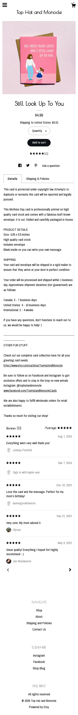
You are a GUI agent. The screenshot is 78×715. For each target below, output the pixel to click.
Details (12, 178)
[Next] (70, 570)
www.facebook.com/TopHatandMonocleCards (30, 390)
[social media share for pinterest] (36, 166)
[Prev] (7, 570)
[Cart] (73, 6)
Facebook (39, 662)
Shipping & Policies (37, 178)
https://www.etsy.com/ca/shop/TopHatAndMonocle (33, 365)
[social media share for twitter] (28, 166)
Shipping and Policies (39, 623)
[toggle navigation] (4, 5)
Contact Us (39, 629)
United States (42, 122)
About (39, 616)
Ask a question (51, 166)
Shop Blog (39, 668)
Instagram (39, 655)
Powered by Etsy (39, 707)
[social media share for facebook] (20, 166)
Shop (39, 610)
